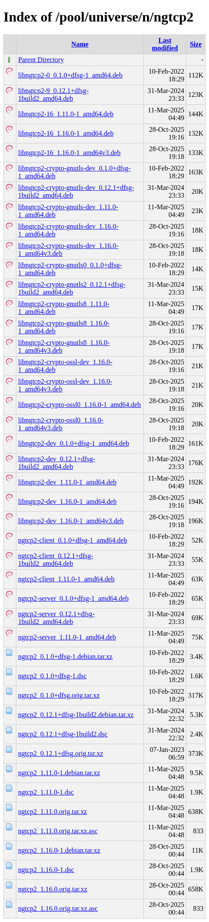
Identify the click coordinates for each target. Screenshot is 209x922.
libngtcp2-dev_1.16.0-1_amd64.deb (67, 501)
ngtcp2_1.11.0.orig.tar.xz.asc (57, 831)
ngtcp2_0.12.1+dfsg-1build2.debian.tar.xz (76, 714)
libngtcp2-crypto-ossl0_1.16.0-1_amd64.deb (79, 404)
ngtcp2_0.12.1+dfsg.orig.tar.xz (60, 753)
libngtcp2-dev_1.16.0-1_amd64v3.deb (71, 521)
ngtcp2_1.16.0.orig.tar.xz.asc (58, 908)
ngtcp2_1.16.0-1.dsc (46, 869)
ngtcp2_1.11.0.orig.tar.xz (52, 811)
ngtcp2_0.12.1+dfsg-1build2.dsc (63, 734)
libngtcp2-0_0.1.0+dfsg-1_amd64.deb (70, 75)
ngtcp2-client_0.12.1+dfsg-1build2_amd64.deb (55, 559)
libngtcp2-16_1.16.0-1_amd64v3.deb (69, 152)
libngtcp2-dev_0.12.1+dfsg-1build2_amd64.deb (56, 462)
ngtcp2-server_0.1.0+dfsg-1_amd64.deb (73, 598)
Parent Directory (41, 59)
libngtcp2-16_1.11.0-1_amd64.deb (65, 114)
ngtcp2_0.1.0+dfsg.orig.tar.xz (59, 695)
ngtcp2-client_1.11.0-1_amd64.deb (66, 579)
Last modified (165, 44)
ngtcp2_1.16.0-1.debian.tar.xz (59, 850)
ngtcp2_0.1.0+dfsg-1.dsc (52, 676)
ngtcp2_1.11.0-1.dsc (46, 792)
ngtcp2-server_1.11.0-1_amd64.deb (67, 637)
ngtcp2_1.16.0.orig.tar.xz (52, 889)
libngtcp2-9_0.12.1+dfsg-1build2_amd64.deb (53, 94)
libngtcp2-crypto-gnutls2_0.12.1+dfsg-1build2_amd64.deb (71, 288)
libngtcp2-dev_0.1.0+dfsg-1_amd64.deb (73, 443)
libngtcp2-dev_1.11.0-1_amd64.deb (67, 482)
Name (79, 44)
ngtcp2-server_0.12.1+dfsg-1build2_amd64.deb (56, 617)
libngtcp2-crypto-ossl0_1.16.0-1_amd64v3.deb (60, 424)
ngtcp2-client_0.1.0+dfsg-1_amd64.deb (72, 540)
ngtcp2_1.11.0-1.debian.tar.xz (59, 772)
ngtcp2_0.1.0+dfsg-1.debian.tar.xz (65, 656)
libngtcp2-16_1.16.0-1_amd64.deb (66, 133)
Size (196, 44)
